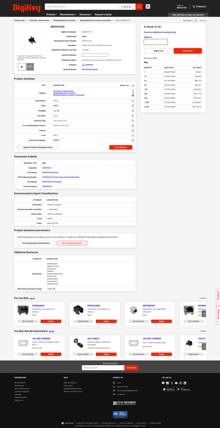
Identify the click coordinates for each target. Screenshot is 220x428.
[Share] (203, 20)
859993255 (46, 168)
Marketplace (19, 386)
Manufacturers (67, 14)
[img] (26, 8)
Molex (84, 36)
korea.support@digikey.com (125, 390)
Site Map (18, 394)
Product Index (19, 20)
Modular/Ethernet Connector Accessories (95, 20)
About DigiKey (20, 383)
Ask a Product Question (72, 243)
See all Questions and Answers (36, 243)
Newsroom (19, 400)
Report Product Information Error (38, 147)
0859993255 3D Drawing (51, 182)
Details (50, 321)
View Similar (120, 147)
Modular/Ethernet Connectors (64, 20)
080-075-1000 (120, 387)
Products (50, 14)
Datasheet (87, 65)
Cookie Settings (155, 423)
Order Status (68, 386)
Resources (85, 14)
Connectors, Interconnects (39, 20)
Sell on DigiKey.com (22, 389)
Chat (117, 383)
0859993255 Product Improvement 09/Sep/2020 (60, 177)
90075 (55, 106)
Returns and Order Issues (73, 392)
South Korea (67, 423)
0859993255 (47, 186)
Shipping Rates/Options (73, 389)
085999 (56, 140)
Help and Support (70, 383)
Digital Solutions (21, 397)
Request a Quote (103, 14)
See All (32, 298)
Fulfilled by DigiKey (22, 392)
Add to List (158, 51)
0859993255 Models (90, 70)
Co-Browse (119, 394)
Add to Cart (188, 51)
